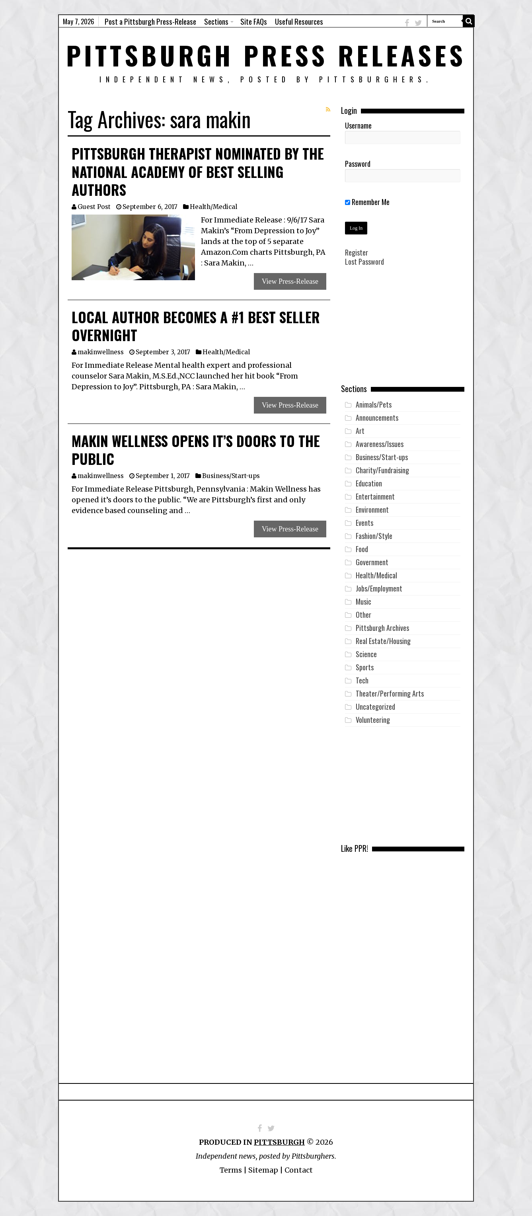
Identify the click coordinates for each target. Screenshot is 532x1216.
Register (356, 252)
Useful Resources (299, 21)
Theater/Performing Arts (390, 693)
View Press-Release (290, 281)
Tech (362, 680)
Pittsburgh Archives (382, 628)
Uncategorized (375, 706)
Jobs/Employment (379, 588)
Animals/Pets (374, 404)
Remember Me (367, 202)
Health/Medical (213, 207)
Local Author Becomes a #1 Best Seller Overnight (196, 325)
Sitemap (263, 1170)
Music (363, 601)
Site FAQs (253, 21)
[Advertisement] (402, 331)
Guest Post (94, 207)
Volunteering (373, 719)
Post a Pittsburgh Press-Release (150, 21)
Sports (365, 667)
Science (366, 654)
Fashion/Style (374, 536)
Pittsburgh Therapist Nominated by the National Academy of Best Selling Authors (198, 171)
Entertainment (375, 496)
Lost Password (364, 261)
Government (372, 562)
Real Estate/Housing (383, 641)
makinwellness (101, 352)
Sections (216, 21)
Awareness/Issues (379, 444)
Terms (231, 1170)
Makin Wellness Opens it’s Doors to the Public (196, 449)
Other (363, 614)
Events (364, 522)
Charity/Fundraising (382, 470)
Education (369, 483)
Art (360, 431)
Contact (299, 1170)
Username (358, 125)
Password (357, 163)
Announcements (377, 417)
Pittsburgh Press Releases (266, 54)
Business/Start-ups (231, 476)
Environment (372, 509)
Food (362, 549)
